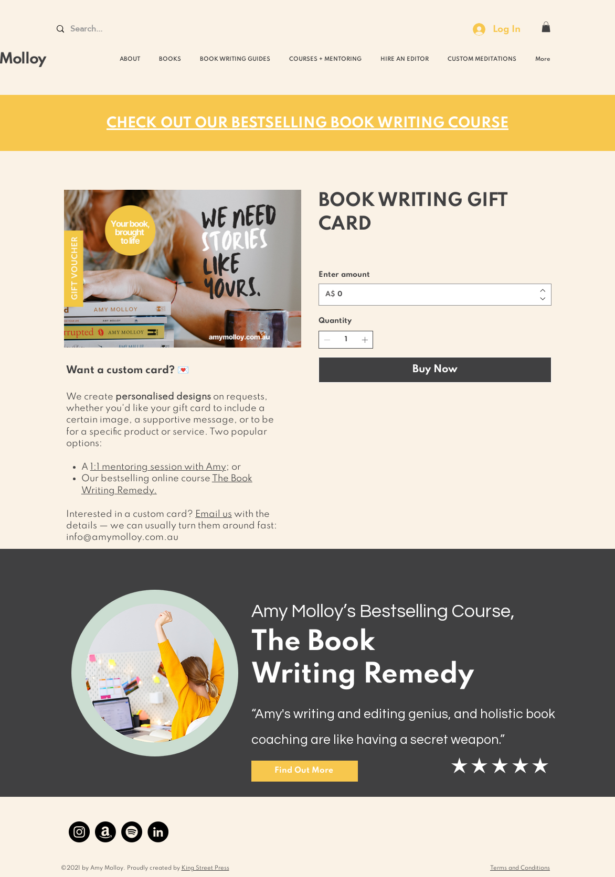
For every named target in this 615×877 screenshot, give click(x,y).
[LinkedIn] (157, 831)
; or (233, 467)
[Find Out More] (304, 771)
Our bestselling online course (146, 478)
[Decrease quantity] (327, 339)
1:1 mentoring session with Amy (158, 467)
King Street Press (205, 868)
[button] (546, 26)
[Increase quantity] (364, 339)
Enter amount (344, 274)
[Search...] (97, 29)
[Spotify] (131, 831)
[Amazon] (105, 831)
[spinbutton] (346, 339)
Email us (213, 514)
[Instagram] (79, 831)
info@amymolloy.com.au (122, 537)
